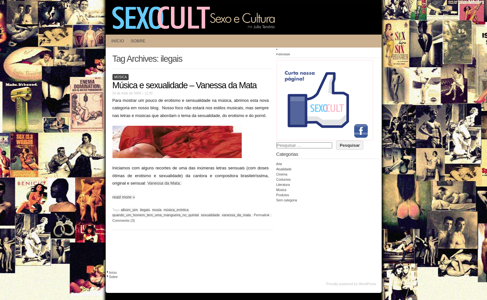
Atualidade (283, 169)
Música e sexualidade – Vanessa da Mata (184, 85)
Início (117, 40)
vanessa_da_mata (236, 215)
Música (120, 77)
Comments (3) (123, 220)
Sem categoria (286, 200)
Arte (279, 164)
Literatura (283, 185)
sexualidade (210, 215)
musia (156, 210)
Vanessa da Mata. (164, 183)
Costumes (283, 179)
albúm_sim (129, 210)
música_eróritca (176, 210)
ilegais (145, 210)
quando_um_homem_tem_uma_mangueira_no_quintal (155, 215)
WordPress (367, 284)
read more (123, 197)
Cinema (281, 174)
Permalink (262, 215)
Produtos (282, 195)
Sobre (138, 40)
